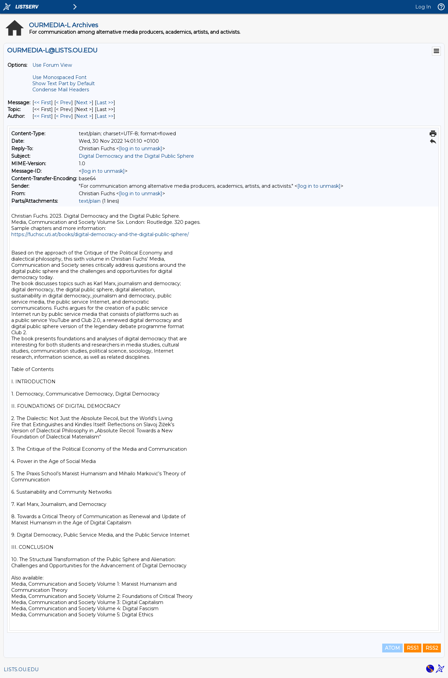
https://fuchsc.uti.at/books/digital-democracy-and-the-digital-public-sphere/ (100, 234)
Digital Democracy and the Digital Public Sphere (136, 156)
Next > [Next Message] (84, 102)
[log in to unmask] (140, 148)
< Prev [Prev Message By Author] (63, 116)
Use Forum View (52, 65)
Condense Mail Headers (60, 90)
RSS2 (431, 648)
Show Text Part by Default (63, 83)
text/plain (90, 201)
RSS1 (413, 648)
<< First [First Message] (42, 102)
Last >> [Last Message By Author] (105, 116)
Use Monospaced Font (59, 77)
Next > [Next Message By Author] (84, 116)
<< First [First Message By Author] (42, 116)
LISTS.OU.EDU (21, 669)
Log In (423, 7)
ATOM (392, 648)
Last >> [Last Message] (105, 102)
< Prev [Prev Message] (63, 102)
